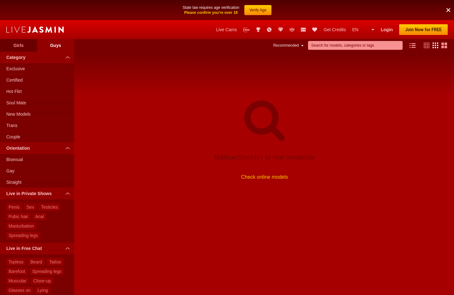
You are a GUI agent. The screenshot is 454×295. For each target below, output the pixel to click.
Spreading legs (23, 235)
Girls (19, 45)
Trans (11, 125)
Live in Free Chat (39, 248)
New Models (18, 114)
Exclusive (15, 68)
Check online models (264, 177)
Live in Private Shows (39, 193)
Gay (10, 170)
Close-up (42, 280)
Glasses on (20, 290)
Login (387, 29)
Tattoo (55, 261)
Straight (13, 182)
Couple (13, 136)
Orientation (39, 148)
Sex (30, 207)
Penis (14, 207)
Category (39, 57)
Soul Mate (16, 102)
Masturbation (21, 225)
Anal (39, 216)
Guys (55, 45)
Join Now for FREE (423, 29)
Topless (16, 261)
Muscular (17, 280)
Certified (14, 80)
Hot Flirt (14, 91)
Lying (43, 290)
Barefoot (17, 271)
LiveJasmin (35, 29)
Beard (36, 261)
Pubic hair (18, 216)
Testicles (49, 207)
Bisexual (14, 159)
